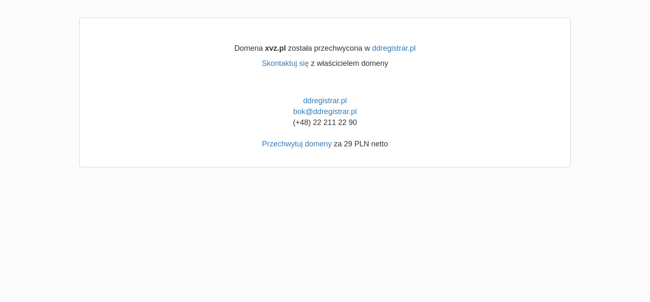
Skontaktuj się (285, 63)
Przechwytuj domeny (297, 144)
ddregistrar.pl (394, 48)
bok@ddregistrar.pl (324, 111)
